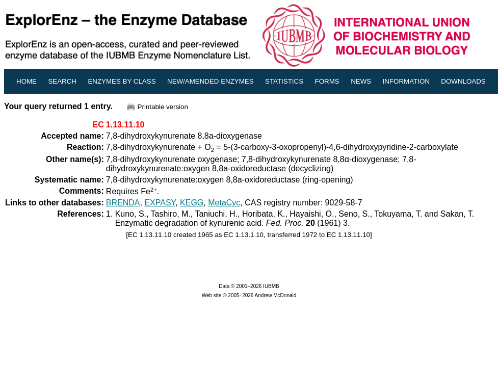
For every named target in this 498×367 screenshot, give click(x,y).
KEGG (191, 202)
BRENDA (123, 202)
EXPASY (159, 202)
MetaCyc (224, 202)
